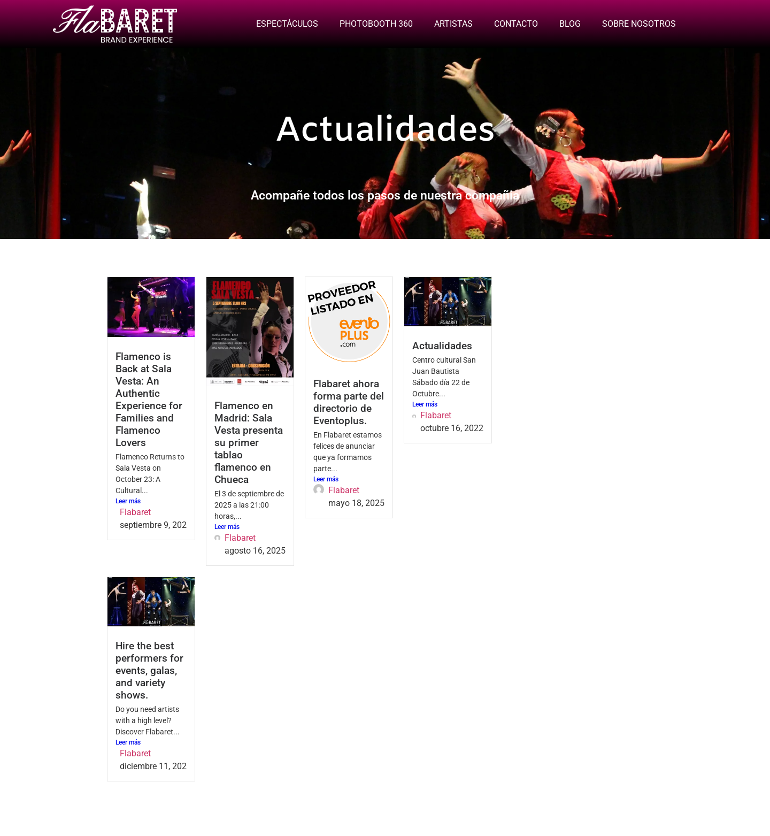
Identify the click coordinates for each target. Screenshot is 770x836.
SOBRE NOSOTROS (639, 24)
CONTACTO (516, 24)
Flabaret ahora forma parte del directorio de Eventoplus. (348, 402)
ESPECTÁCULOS (287, 24)
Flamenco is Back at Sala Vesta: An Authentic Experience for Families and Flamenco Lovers (149, 399)
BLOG (570, 24)
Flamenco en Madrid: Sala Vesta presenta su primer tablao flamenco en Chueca (248, 443)
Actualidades (442, 346)
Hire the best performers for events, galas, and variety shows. (149, 670)
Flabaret (135, 512)
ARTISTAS (453, 24)
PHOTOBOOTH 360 (376, 24)
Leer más (128, 501)
